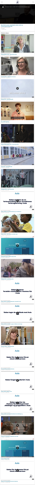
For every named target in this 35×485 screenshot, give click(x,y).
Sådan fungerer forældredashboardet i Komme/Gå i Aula (11, 301)
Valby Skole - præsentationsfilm (6, 166)
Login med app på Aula (5, 458)
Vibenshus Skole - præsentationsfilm (7, 346)
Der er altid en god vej (5, 121)
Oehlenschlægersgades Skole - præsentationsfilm (10, 144)
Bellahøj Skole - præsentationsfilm (7, 99)
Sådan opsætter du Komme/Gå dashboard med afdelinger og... (12, 413)
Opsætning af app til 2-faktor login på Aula (8, 256)
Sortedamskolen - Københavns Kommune (8, 76)
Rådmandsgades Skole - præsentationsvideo (9, 54)
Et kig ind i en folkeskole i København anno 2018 (9, 436)
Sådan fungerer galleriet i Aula (6, 391)
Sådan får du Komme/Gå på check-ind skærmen (9, 481)
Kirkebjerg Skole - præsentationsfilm (7, 189)
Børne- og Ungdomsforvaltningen (5, 27)
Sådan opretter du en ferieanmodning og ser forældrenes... (11, 211)
